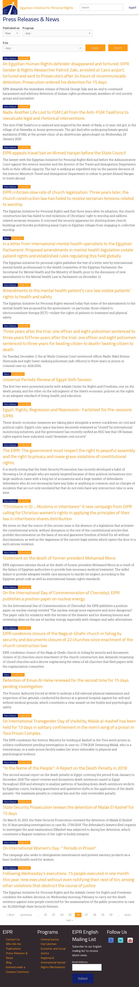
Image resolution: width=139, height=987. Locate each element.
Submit (83, 978)
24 (61, 914)
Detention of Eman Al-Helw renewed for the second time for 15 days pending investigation (66, 683)
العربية (132, 7)
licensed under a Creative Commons (17, 969)
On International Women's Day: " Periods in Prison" (49, 848)
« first (10, 914)
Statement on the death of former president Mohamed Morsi (59, 558)
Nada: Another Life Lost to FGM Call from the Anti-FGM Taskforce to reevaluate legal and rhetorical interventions (66, 115)
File (5, 43)
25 (70, 914)
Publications (13, 948)
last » (69, 920)
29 (102, 914)
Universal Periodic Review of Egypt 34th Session (47, 379)
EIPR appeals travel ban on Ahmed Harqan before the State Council (64, 153)
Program (28, 28)
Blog (9, 962)
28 (94, 914)
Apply (95, 48)
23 (53, 914)
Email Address (80, 962)
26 (78, 914)
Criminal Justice (50, 939)
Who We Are (13, 944)
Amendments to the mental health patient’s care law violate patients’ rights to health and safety (67, 293)
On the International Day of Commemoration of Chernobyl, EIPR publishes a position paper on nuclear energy (61, 596)
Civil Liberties (48, 944)
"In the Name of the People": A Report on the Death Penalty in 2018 (65, 768)
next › (128, 914)
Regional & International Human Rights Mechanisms (53, 962)
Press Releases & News (17, 955)
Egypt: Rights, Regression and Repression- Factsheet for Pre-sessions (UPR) (67, 413)
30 (110, 914)
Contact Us (13, 939)
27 (86, 914)
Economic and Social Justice (53, 951)
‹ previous (26, 914)
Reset (118, 48)
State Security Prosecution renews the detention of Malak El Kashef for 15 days (68, 810)
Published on (11, 28)
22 (45, 914)
